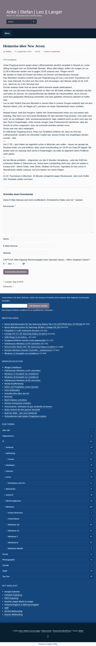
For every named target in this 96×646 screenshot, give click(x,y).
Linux (8, 477)
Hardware (10, 465)
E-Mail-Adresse (10, 246)
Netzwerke (10, 489)
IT (3, 441)
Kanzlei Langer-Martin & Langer (18, 601)
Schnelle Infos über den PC (16, 393)
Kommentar (9, 206)
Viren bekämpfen (12, 390)
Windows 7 (13, 536)
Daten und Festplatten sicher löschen (21, 387)
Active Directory (15, 513)
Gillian (80, 631)
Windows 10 (13, 525)
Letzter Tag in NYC (14, 282)
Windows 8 (13, 542)
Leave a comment (52, 52)
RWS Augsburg (11, 598)
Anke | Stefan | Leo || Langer (34, 11)
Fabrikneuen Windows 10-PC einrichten (22, 380)
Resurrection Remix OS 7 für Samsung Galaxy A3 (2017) (30, 347)
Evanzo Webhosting (13, 614)
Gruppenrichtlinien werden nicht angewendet (25, 340)
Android (9, 447)
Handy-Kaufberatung (13, 383)
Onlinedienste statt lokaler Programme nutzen (25, 416)
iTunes (11, 459)
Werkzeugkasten (13, 501)
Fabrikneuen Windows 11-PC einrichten (22, 344)
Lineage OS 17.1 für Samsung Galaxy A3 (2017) (25, 334)
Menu (7, 33)
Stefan (8, 52)
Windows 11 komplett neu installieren (21, 353)
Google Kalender (12, 591)
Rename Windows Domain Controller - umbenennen (28, 350)
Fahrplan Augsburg (13, 595)
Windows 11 (13, 531)
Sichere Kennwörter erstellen (17, 403)
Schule (5, 565)
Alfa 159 (6, 430)
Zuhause (7, 286)
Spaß (4, 571)
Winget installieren (12, 367)
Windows (10, 507)
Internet (9, 471)
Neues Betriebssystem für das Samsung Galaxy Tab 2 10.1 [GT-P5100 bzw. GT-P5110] (43, 324)
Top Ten (6, 576)
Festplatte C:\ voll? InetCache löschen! (22, 330)
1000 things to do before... (16, 337)
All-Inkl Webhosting (13, 611)
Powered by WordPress (62, 631)
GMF (6, 608)
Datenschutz (46, 631)
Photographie (8, 560)
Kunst (5, 554)
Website (7, 253)
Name (6, 239)
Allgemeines (8, 436)
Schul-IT (9, 495)
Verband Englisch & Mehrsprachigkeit (21, 605)
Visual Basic (13, 519)
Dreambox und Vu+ (17, 483)
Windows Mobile (15, 548)
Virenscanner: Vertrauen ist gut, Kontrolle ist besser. (28, 406)
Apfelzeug (10, 453)
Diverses (8, 397)
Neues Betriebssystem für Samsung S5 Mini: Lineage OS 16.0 (32, 327)
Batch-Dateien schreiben (15, 400)
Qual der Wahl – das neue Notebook (20, 413)
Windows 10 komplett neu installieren (21, 377)
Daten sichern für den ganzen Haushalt (22, 410)
